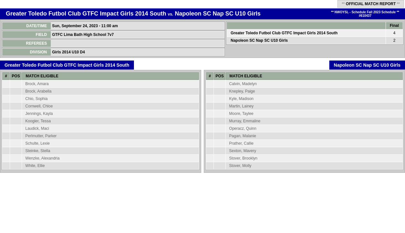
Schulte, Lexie (37, 143)
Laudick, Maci (37, 128)
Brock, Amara (37, 84)
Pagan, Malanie (242, 136)
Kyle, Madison (241, 98)
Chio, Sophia (36, 98)
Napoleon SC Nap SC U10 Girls (217, 13)
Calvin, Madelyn (243, 84)
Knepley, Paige (242, 91)
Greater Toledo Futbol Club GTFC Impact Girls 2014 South (86, 13)
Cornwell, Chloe (39, 106)
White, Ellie (35, 165)
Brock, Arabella (38, 91)
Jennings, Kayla (39, 113)
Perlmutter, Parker (41, 136)
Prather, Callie (241, 143)
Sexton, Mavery (242, 151)
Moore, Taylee (241, 113)
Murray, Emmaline (244, 121)
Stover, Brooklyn (243, 158)
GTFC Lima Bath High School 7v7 (83, 34)
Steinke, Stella (37, 151)
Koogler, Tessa (38, 121)
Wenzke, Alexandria (42, 158)
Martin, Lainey (241, 106)
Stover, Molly (240, 165)
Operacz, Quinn (242, 128)
